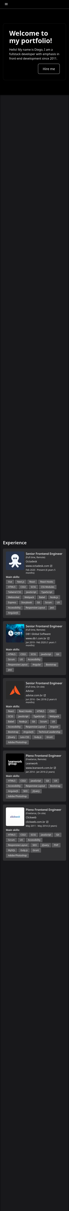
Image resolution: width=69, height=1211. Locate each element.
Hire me (49, 69)
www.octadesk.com (39, 566)
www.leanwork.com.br (41, 768)
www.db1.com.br (38, 638)
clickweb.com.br (37, 822)
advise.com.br (36, 695)
